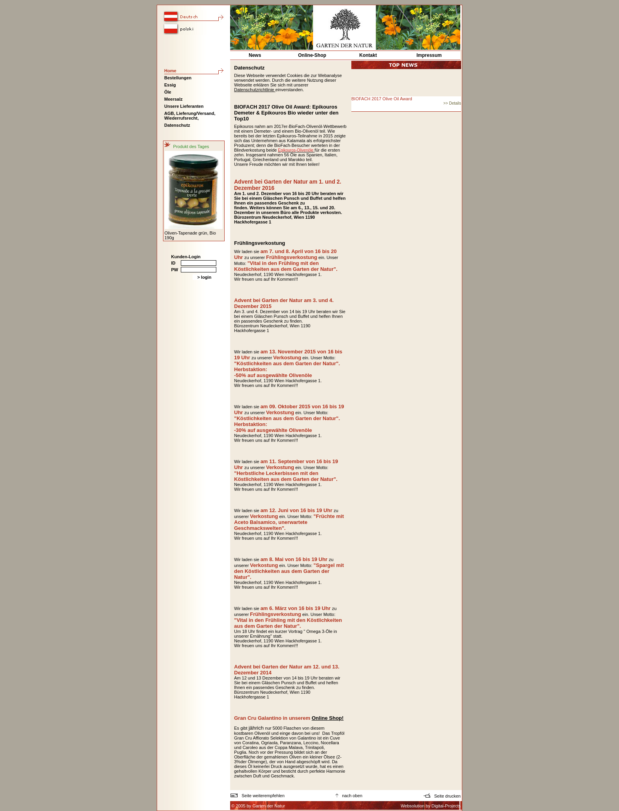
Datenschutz (177, 125)
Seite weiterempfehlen (257, 795)
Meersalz (173, 99)
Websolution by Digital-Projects (431, 805)
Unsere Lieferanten (184, 106)
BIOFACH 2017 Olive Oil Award (381, 98)
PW (174, 269)
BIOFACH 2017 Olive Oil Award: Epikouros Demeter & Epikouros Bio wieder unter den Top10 (286, 113)
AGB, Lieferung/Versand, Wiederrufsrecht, (190, 115)
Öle (167, 92)
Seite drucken (443, 796)
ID (173, 263)
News (255, 55)
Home (170, 70)
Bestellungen (177, 77)
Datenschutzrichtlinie (255, 89)
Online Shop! (327, 718)
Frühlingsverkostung (259, 243)
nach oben (349, 795)
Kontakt (368, 55)
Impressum (429, 55)
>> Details (452, 103)
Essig (170, 85)
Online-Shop (312, 55)
